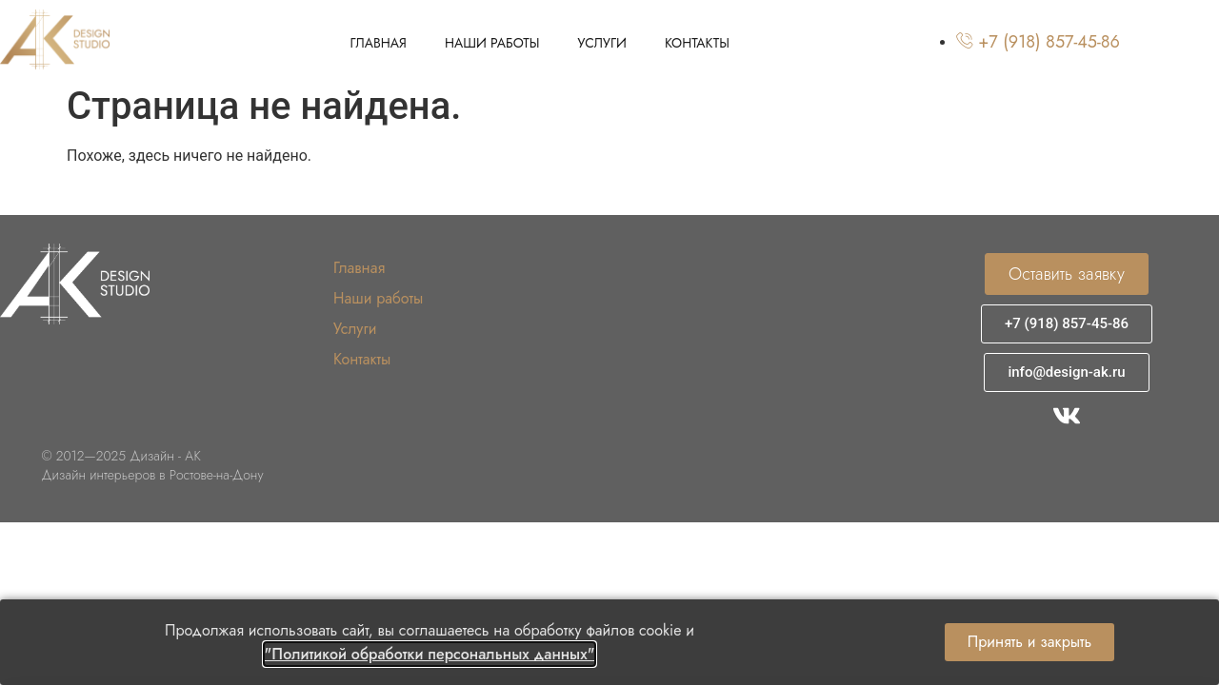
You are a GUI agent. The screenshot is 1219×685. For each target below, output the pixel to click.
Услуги (602, 42)
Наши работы (492, 42)
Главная (378, 42)
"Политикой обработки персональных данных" (430, 654)
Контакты (697, 42)
